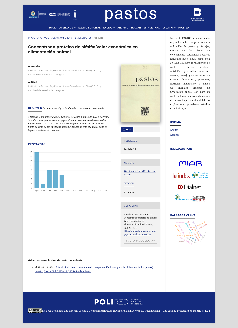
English (174, 129)
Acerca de (66, 27)
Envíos (108, 27)
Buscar (136, 27)
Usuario (168, 27)
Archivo (123, 27)
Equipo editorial (89, 27)
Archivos (43, 37)
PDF (128, 129)
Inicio (53, 27)
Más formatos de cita (139, 240)
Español (174, 134)
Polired (183, 27)
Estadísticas (152, 27)
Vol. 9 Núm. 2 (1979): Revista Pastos (71, 37)
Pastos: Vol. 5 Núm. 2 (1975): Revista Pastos (67, 271)
